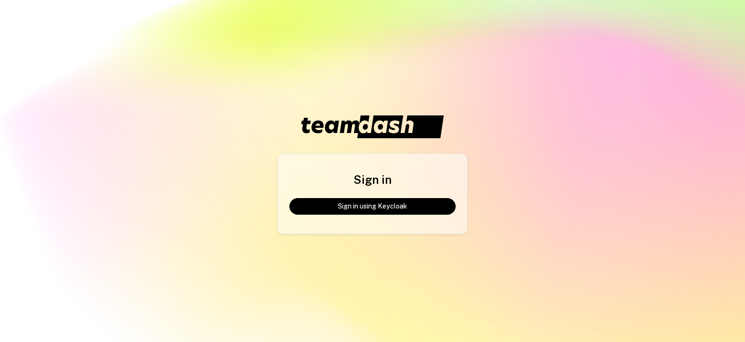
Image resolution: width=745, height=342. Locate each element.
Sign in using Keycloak (372, 206)
